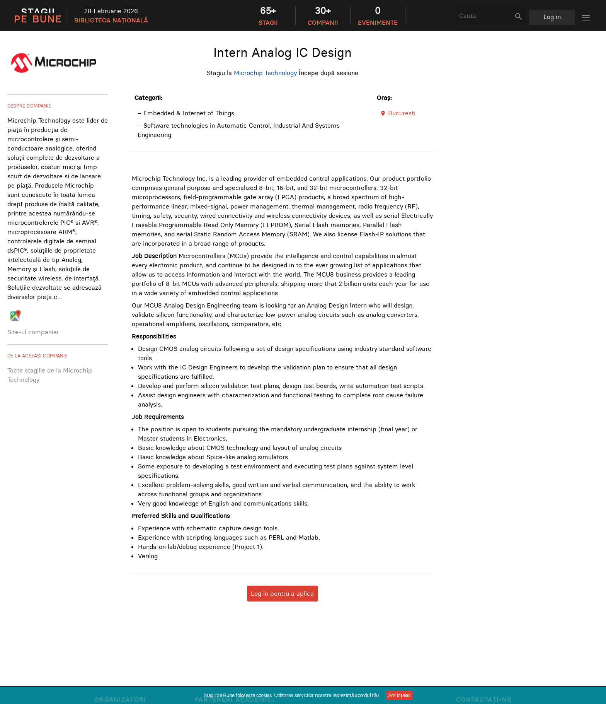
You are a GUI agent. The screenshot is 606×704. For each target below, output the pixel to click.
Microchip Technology (265, 73)
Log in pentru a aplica (282, 593)
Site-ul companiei (32, 332)
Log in (552, 17)
